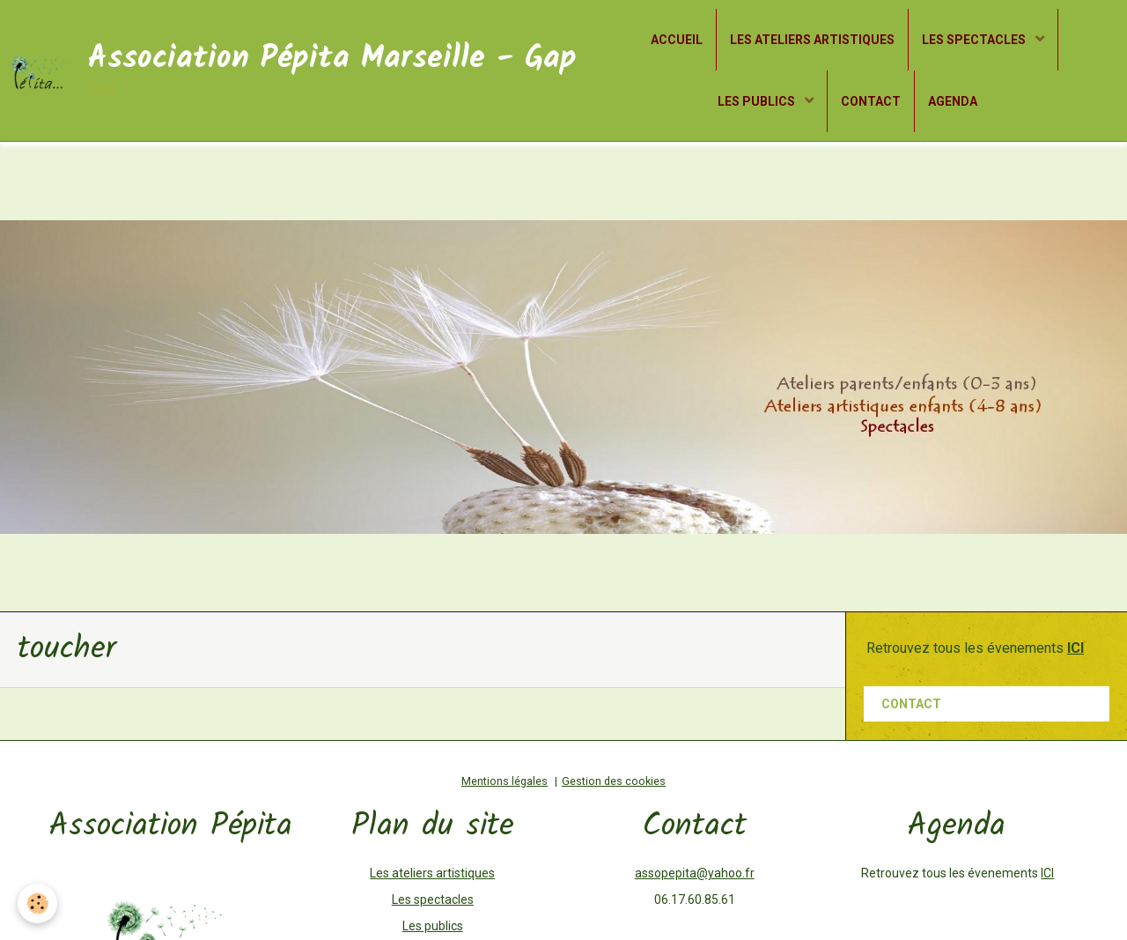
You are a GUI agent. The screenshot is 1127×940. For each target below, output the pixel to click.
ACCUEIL (677, 40)
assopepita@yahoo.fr (695, 873)
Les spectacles (433, 899)
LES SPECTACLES (975, 40)
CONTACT (871, 101)
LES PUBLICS (758, 101)
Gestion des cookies (614, 781)
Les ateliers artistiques (432, 873)
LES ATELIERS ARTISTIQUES (812, 40)
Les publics (432, 926)
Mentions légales (504, 781)
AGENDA (952, 101)
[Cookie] (37, 903)
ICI (1047, 873)
